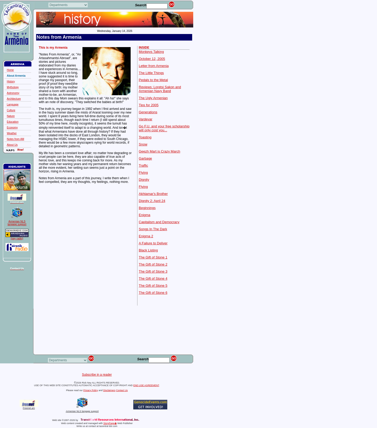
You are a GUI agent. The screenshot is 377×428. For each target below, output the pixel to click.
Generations (148, 112)
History (11, 81)
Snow (143, 144)
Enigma (144, 215)
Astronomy (13, 93)
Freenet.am (29, 408)
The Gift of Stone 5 (153, 286)
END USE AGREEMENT (146, 385)
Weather (12, 133)
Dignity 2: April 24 (152, 201)
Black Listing (148, 250)
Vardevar (145, 119)
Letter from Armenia (154, 66)
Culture (11, 110)
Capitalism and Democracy (159, 222)
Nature (11, 116)
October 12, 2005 (152, 59)
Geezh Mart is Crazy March (159, 151)
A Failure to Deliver (153, 243)
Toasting (145, 137)
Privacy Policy (90, 390)
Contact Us (122, 390)
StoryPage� (110, 423)
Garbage (145, 158)
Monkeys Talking (151, 52)
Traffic (143, 165)
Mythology (13, 87)
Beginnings (147, 208)
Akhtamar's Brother (153, 194)
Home (10, 70)
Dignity (144, 180)
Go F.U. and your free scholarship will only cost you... (164, 128)
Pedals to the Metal (153, 80)
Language (13, 104)
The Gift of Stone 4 (153, 278)
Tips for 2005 (148, 105)
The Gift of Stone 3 (153, 271)
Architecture (14, 98)
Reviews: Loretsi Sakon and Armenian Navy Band (160, 89)
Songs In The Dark (153, 229)
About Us (12, 144)
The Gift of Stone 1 (153, 257)
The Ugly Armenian (153, 98)
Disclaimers (109, 390)
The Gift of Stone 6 (153, 293)
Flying (143, 172)
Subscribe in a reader (97, 374)
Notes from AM (15, 139)
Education (12, 121)
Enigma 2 (146, 236)
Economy (12, 127)
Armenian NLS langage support (82, 410)
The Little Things (151, 73)
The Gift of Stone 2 (153, 264)
